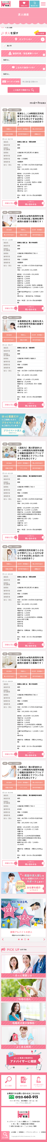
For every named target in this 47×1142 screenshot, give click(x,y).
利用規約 (43, 1132)
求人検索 (5, 1137)
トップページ (11, 1121)
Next (44, 939)
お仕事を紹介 (38, 1085)
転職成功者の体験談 (27, 1124)
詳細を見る (10, 203)
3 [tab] (25, 939)
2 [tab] (22, 939)
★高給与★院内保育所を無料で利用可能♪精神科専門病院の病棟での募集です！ (30, 219)
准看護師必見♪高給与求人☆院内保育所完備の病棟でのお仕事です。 (30, 324)
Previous (3, 939)
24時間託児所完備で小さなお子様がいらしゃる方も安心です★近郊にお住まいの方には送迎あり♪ (30, 554)
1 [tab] (19, 939)
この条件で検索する (21, 90)
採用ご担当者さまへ (17, 1126)
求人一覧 (15, 1124)
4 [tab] (28, 939)
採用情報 (21, 1132)
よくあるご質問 (31, 1126)
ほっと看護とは (23, 1121)
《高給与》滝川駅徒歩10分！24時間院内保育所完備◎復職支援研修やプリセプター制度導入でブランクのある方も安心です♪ (30, 453)
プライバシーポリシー (32, 1132)
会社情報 (13, 1132)
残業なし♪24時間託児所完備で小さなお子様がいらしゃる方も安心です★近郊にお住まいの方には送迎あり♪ (30, 119)
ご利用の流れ (35, 1121)
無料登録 (23, 1085)
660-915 (26, 1097)
